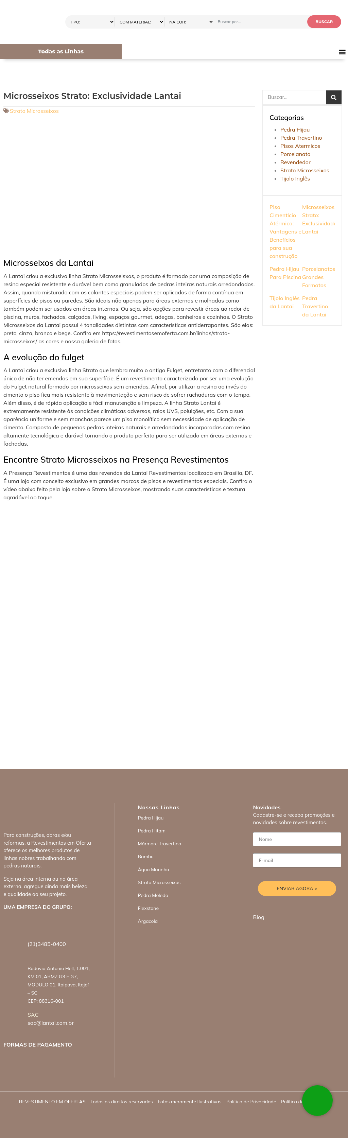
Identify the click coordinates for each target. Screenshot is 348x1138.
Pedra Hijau (295, 129)
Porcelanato (295, 154)
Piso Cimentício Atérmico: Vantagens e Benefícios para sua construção (285, 231)
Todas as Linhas (61, 51)
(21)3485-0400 (47, 944)
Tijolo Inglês (295, 178)
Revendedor (295, 162)
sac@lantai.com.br (51, 1022)
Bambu (146, 857)
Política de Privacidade (251, 1102)
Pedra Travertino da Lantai (315, 306)
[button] (342, 51)
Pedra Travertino (301, 137)
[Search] (334, 97)
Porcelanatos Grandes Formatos (318, 277)
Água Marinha (153, 869)
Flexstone (148, 908)
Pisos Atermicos (300, 145)
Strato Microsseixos (34, 110)
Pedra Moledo (153, 895)
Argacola (148, 921)
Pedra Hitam (152, 831)
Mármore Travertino (159, 844)
